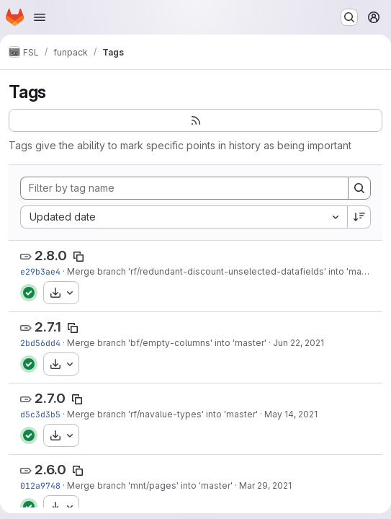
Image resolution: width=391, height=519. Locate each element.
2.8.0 (51, 255)
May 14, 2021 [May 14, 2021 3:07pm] (291, 414)
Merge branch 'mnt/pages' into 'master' (150, 485)
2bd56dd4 (40, 342)
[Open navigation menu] (39, 17)
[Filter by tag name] (184, 188)
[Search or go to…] (349, 17)
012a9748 (40, 485)
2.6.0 (50, 469)
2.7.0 (50, 398)
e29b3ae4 (40, 271)
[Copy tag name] (78, 256)
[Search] (359, 188)
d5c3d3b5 (40, 414)
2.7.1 (48, 327)
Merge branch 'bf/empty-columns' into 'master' (166, 342)
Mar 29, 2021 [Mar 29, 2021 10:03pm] (265, 485)
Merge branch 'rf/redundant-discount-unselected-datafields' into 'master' (223, 271)
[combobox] (183, 217)
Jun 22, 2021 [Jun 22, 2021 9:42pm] (298, 342)
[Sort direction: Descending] (359, 217)
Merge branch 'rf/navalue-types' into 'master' (162, 414)
